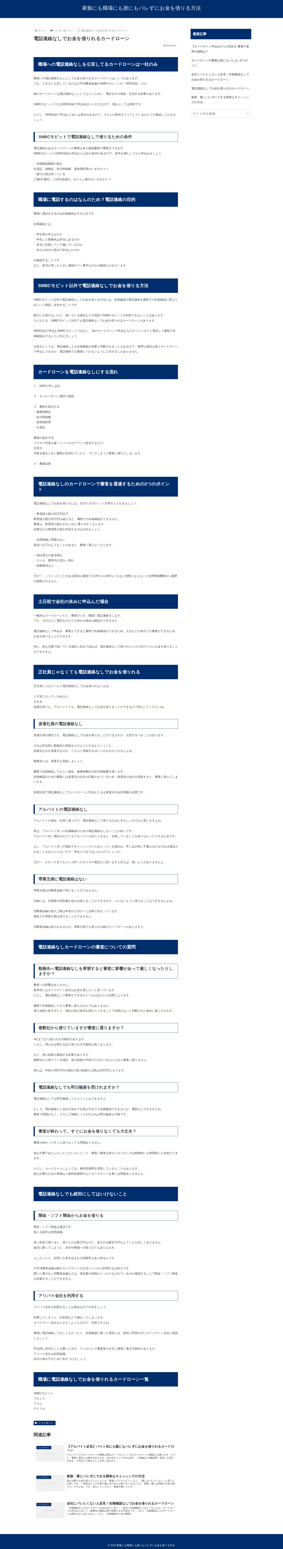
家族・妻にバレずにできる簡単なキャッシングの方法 (220, 100)
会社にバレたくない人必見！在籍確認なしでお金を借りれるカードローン (220, 77)
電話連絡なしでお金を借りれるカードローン (220, 88)
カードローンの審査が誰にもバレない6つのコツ (219, 63)
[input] (221, 114)
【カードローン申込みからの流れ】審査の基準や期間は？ (220, 49)
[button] (247, 114)
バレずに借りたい (45, 1423)
